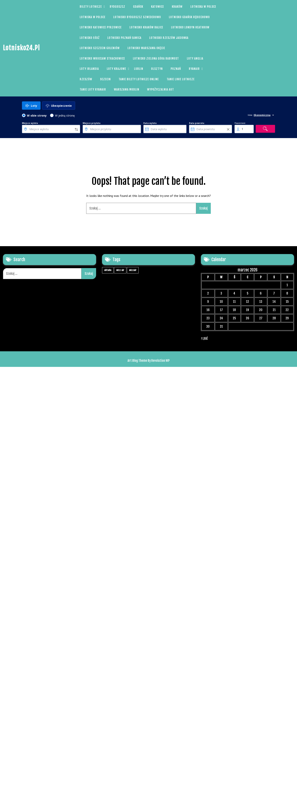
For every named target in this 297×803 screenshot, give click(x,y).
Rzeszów (86, 79)
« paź (204, 338)
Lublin (138, 69)
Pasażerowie (240, 123)
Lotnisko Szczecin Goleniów (100, 48)
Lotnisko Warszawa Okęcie (146, 48)
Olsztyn (157, 69)
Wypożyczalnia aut (160, 89)
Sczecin (105, 79)
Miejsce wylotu (30, 123)
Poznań (176, 69)
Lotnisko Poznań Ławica (124, 38)
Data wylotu (150, 123)
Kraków (177, 6)
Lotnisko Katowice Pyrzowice (101, 27)
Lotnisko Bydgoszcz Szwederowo (137, 17)
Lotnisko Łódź (89, 38)
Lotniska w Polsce (203, 6)
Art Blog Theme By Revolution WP (149, 361)
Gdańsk (138, 6)
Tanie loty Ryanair (93, 89)
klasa (250, 115)
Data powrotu (196, 123)
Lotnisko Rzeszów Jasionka (168, 38)
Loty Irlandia (89, 69)
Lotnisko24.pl (21, 48)
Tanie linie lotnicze (181, 79)
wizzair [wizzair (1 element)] (132, 270)
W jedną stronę (65, 115)
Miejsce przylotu (91, 123)
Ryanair (194, 69)
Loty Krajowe (116, 69)
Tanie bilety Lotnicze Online (139, 79)
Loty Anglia (195, 58)
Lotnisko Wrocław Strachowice (102, 58)
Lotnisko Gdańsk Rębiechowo (189, 17)
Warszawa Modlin (126, 89)
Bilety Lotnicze (91, 6)
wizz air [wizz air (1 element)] (120, 270)
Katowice (157, 6)
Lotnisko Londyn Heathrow (190, 27)
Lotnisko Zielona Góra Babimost (156, 58)
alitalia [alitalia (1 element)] (107, 270)
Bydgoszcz (117, 6)
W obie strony (37, 115)
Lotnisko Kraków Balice (146, 27)
